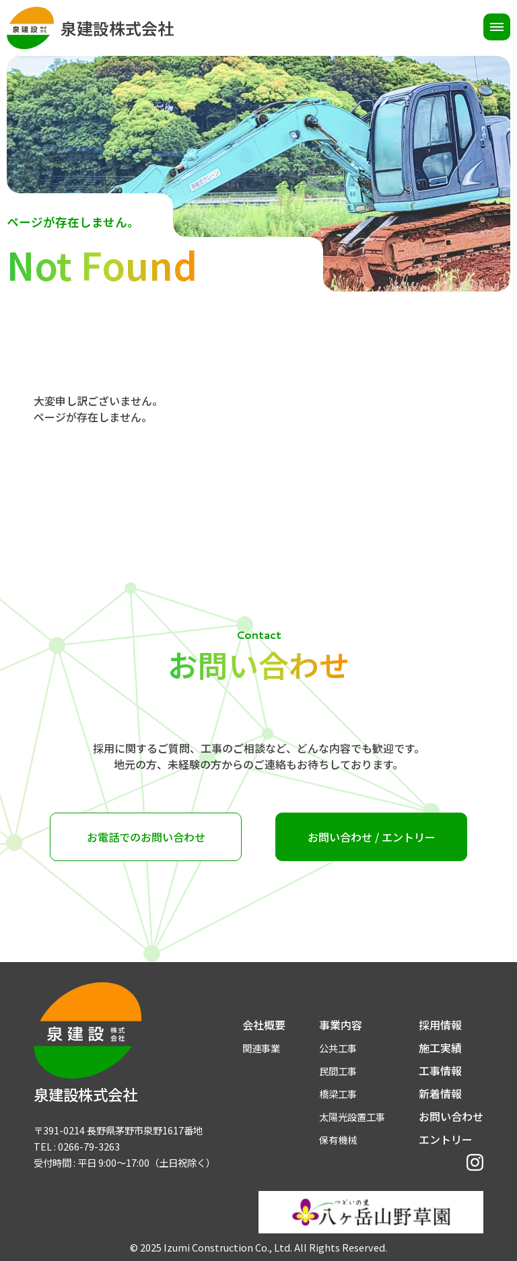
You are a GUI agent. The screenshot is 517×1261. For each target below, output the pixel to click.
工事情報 (440, 1070)
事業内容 (340, 1025)
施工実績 (440, 1048)
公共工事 (338, 1048)
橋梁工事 (338, 1094)
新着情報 (440, 1093)
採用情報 (440, 1025)
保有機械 (338, 1139)
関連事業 (261, 1048)
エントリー (446, 1139)
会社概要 (263, 1025)
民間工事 (338, 1071)
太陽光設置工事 (352, 1117)
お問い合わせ (451, 1116)
